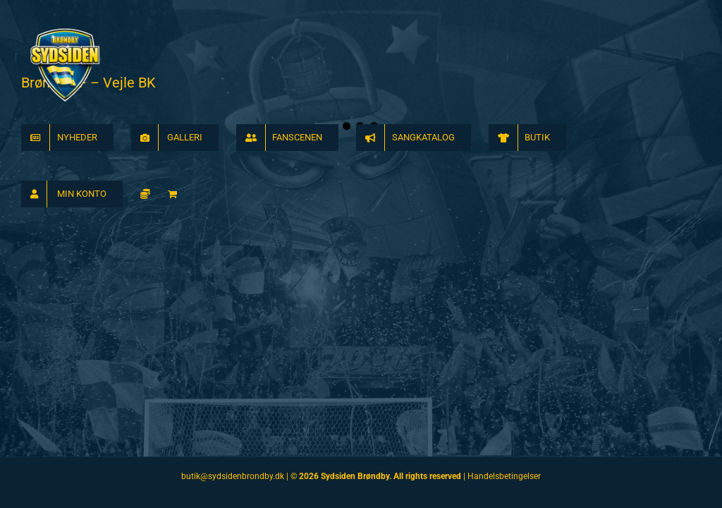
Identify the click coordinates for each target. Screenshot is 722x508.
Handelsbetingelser (504, 476)
